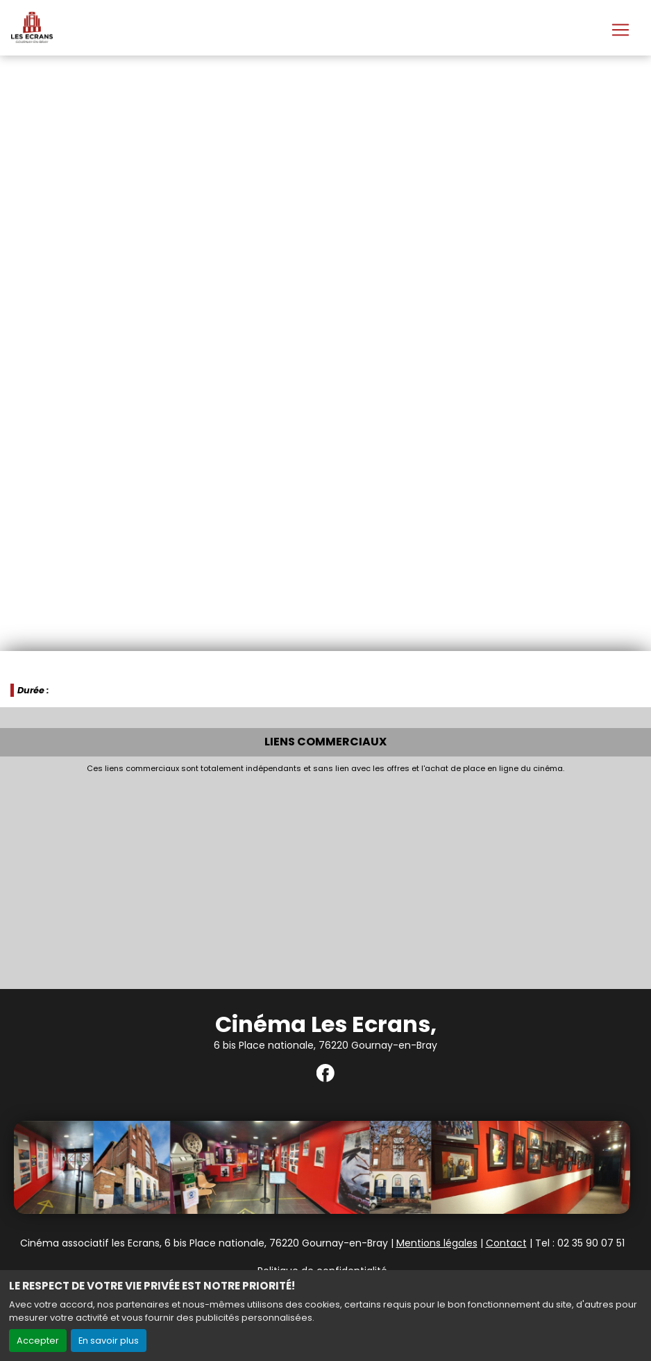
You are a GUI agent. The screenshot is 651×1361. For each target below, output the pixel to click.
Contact (506, 1243)
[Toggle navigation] (620, 30)
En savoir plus (108, 1340)
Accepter (38, 1340)
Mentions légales (436, 1243)
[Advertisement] (325, 877)
